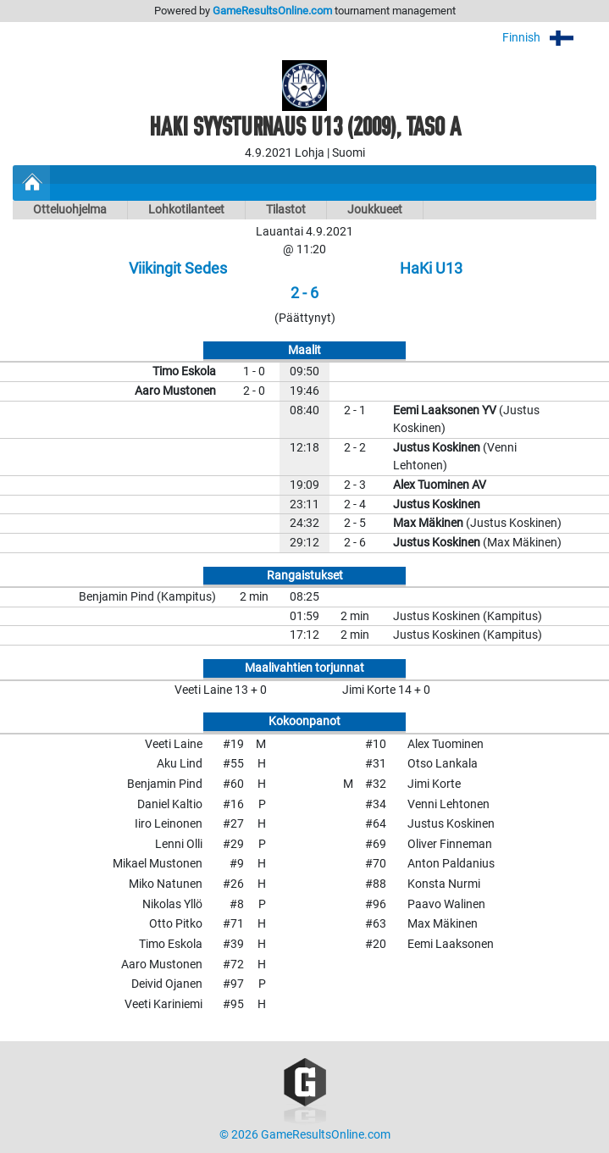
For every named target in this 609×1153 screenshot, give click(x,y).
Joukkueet (374, 209)
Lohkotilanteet (186, 209)
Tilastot (286, 209)
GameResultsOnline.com (272, 10)
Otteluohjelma (70, 209)
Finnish (549, 37)
